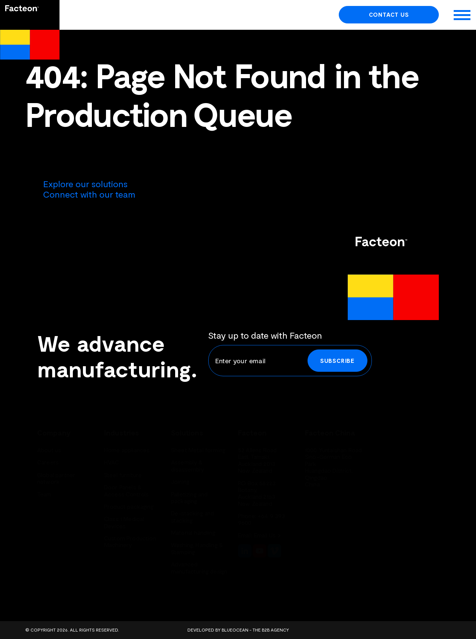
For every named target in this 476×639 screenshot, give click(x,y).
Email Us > (267, 535)
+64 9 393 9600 (261, 519)
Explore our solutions (85, 183)
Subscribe (337, 360)
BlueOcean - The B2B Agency (255, 629)
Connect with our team (89, 194)
